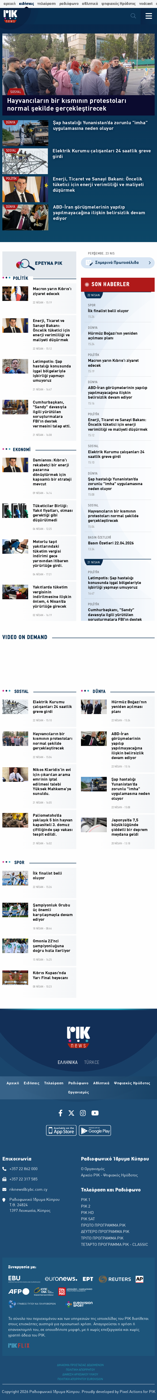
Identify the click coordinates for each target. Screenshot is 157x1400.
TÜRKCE (92, 1062)
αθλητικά (90, 4)
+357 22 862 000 (23, 1169)
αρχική (9, 4)
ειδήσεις (26, 4)
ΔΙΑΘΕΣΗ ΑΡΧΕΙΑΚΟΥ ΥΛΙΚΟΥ (80, 1374)
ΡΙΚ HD (87, 1213)
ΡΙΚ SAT (88, 1219)
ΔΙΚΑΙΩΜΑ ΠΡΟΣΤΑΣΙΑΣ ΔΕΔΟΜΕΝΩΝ (80, 1365)
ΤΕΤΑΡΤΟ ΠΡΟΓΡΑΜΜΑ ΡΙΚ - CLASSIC (114, 1245)
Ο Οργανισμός (93, 1169)
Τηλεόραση (54, 1083)
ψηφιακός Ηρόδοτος (118, 4)
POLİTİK (11, 179)
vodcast (146, 4)
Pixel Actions (131, 1392)
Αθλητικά (101, 1083)
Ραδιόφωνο (78, 1083)
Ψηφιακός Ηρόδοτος (132, 1083)
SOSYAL (15, 92)
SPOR (92, 305)
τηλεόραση (46, 4)
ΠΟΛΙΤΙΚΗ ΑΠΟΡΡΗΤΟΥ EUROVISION (80, 1379)
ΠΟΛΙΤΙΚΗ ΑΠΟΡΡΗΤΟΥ (80, 1370)
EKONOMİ (22, 450)
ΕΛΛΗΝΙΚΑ (68, 1062)
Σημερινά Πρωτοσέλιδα (118, 263)
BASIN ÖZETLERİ (99, 537)
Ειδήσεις (31, 1083)
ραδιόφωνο (69, 4)
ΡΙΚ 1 (85, 1200)
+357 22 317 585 (23, 1179)
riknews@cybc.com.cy (28, 1190)
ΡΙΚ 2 (85, 1207)
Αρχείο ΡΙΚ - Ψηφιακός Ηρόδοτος (109, 1175)
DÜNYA (10, 122)
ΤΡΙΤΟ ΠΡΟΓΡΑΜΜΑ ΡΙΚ (102, 1238)
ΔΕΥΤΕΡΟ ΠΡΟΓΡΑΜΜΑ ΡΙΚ (105, 1232)
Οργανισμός (78, 1092)
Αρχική (13, 1083)
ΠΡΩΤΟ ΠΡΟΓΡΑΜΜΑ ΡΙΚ (103, 1226)
